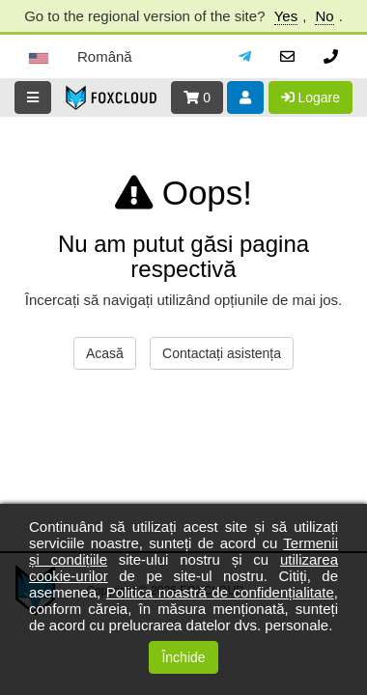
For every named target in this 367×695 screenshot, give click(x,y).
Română (104, 56)
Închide (183, 657)
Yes (285, 16)
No (324, 16)
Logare (310, 97)
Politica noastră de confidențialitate (220, 592)
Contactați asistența (221, 353)
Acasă (105, 353)
